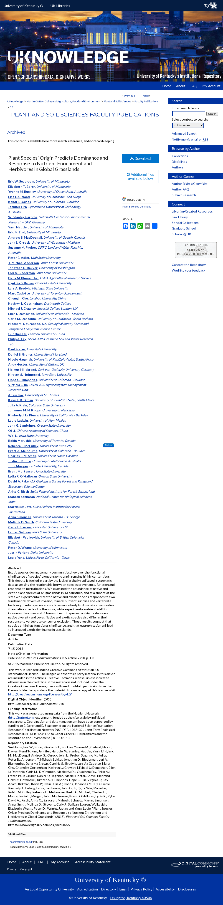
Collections (180, 156)
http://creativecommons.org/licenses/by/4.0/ (40, 694)
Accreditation (87, 889)
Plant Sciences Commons (136, 206)
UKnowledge (15, 101)
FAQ (41, 862)
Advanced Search (184, 133)
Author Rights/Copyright (190, 183)
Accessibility (165, 889)
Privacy (12, 869)
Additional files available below (140, 177)
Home (12, 862)
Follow (108, 445)
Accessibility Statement (93, 862)
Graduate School (184, 228)
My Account (60, 862)
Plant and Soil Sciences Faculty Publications (85, 114)
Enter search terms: (186, 108)
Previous (129, 95)
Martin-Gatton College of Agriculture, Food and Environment (63, 101)
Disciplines (179, 161)
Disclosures (187, 889)
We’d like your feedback (188, 270)
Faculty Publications (146, 101)
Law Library (180, 217)
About (27, 862)
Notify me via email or (190, 139)
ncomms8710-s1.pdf (21, 842)
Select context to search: (190, 119)
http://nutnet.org (21, 717)
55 (11, 107)
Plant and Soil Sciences (117, 101)
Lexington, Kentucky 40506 (131, 898)
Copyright (26, 869)
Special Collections (185, 223)
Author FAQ (180, 189)
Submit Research (184, 195)
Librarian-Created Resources (192, 211)
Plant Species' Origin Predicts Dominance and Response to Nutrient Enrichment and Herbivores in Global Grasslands (58, 163)
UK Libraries (60, 5)
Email (123, 889)
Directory (108, 889)
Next (146, 95)
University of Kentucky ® (23, 5)
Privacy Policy (141, 889)
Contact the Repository (189, 265)
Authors (178, 167)
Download (140, 159)
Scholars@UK (181, 234)
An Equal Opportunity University (49, 889)
